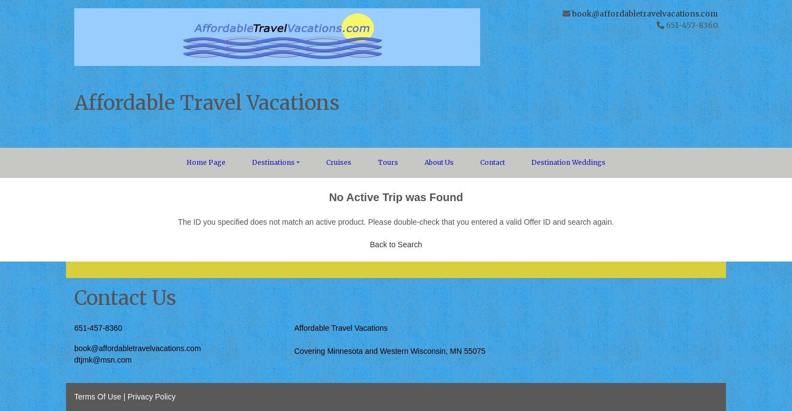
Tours (388, 162)
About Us (439, 162)
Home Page (206, 162)
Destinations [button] (273, 162)
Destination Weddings (568, 162)
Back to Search (396, 244)
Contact (492, 162)
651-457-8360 (98, 328)
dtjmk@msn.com (102, 360)
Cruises (338, 162)
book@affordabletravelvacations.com (645, 14)
